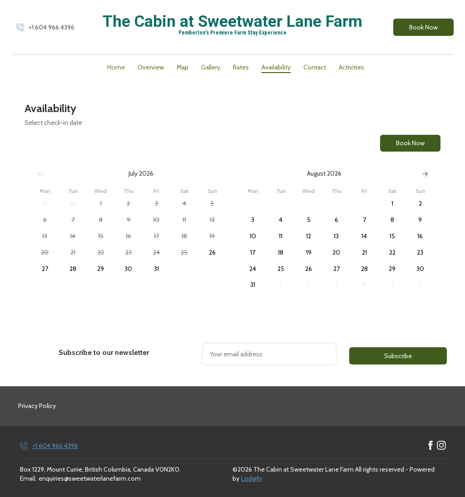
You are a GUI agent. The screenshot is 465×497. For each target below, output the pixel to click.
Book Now (423, 27)
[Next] (425, 173)
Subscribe (398, 356)
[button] (45, 204)
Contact (314, 67)
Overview (151, 67)
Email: (28, 478)
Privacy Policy (37, 406)
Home (116, 67)
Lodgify (251, 478)
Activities (351, 67)
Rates (241, 67)
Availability (276, 67)
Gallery (210, 67)
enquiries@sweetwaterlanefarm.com (90, 478)
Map (182, 67)
